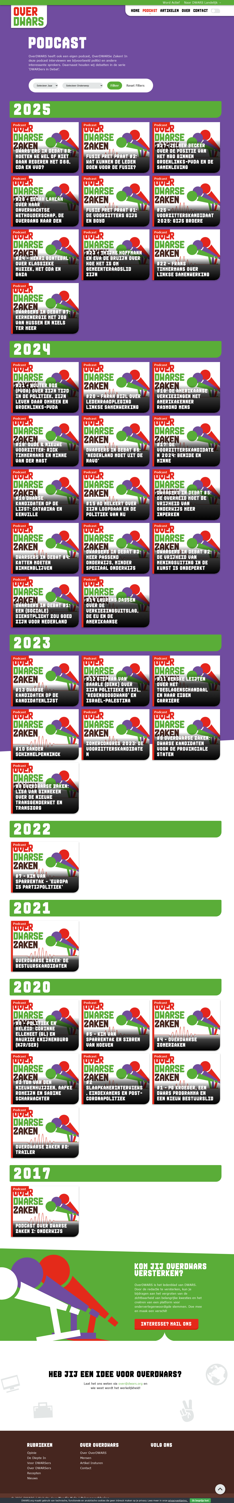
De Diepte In (36, 1458)
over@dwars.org (130, 1383)
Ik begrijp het (200, 1500)
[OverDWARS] (29, 16)
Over (186, 10)
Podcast (150, 10)
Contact (200, 10)
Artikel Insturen (91, 1463)
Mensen (85, 1458)
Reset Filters (135, 85)
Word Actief (171, 2)
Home (135, 10)
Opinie (31, 1452)
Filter (114, 85)
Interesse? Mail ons (166, 1324)
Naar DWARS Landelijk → (202, 2)
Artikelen (169, 10)
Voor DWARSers (39, 1463)
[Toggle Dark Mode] (215, 11)
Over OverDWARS (93, 1452)
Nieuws (32, 1478)
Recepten (34, 1473)
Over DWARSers (39, 1468)
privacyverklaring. (178, 1500)
